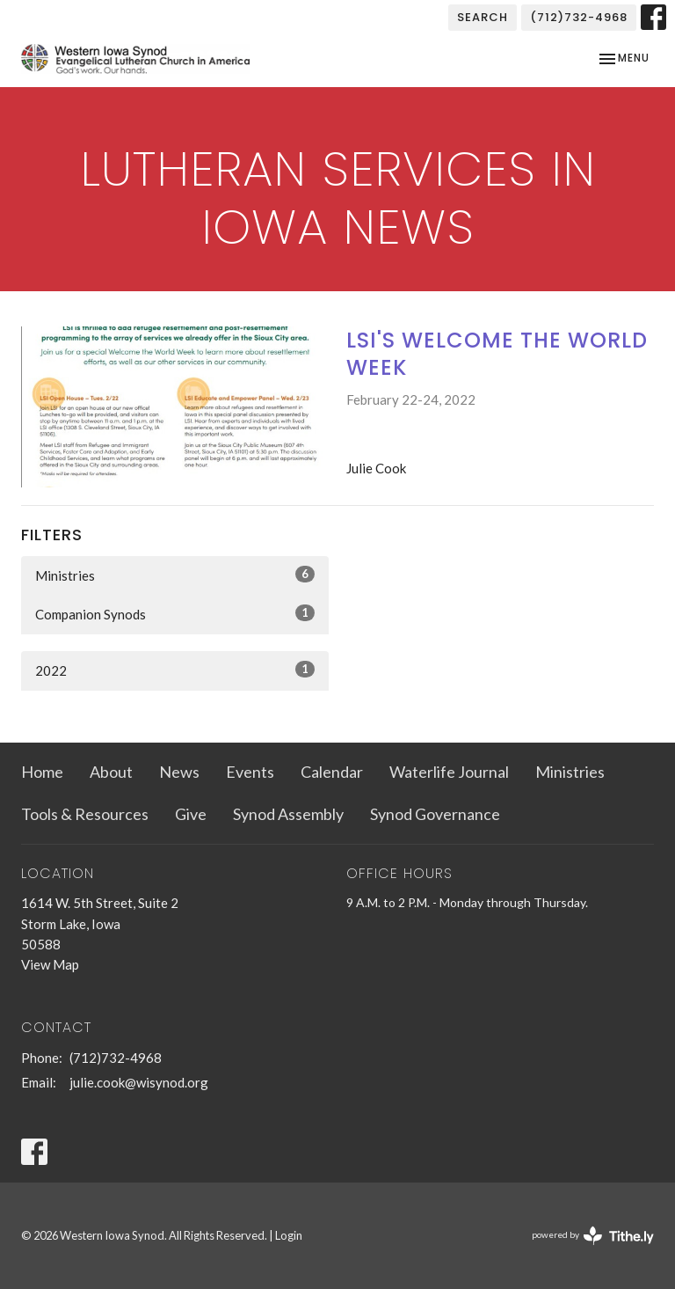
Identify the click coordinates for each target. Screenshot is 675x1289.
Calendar (332, 771)
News (179, 771)
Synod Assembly (288, 814)
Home (42, 771)
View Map (50, 964)
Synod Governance (435, 814)
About (111, 771)
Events (250, 771)
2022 (175, 669)
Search (482, 17)
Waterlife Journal (449, 771)
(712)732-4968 (579, 17)
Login (288, 1235)
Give (191, 814)
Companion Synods (175, 613)
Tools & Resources (85, 814)
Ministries (175, 574)
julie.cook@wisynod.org (138, 1082)
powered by (593, 1235)
